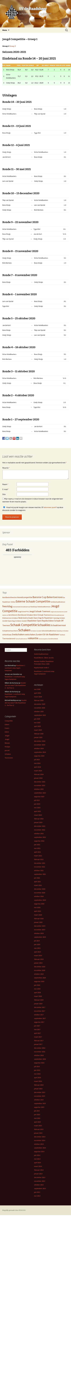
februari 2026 (13, 758)
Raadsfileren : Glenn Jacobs (18, 668)
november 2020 (14, 950)
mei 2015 (12, 1175)
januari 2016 (13, 1146)
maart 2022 (13, 913)
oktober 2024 (13, 806)
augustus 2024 (14, 813)
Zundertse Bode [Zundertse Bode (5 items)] (53, 639)
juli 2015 (11, 1168)
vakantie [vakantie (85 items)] (33, 638)
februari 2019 (13, 1016)
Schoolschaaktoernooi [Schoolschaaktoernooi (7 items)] (49, 631)
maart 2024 (13, 828)
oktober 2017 (13, 1072)
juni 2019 (12, 1002)
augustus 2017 (14, 1079)
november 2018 (14, 1027)
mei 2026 (12, 746)
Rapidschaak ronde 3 (16, 677)
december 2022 (14, 883)
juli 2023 (11, 857)
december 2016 (14, 1105)
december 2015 (14, 1150)
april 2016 (12, 1135)
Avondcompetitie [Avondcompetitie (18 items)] (24, 597)
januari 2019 (13, 1020)
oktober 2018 (13, 1031)
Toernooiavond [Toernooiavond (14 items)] (8, 638)
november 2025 (14, 765)
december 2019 (14, 983)
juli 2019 (11, 998)
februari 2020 (13, 976)
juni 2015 (12, 1172)
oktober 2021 (13, 928)
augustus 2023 (14, 854)
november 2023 (14, 843)
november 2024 (14, 802)
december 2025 (14, 761)
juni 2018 (12, 1042)
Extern (7, 1205)
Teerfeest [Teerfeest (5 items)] (62, 635)
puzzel (7, 1231)
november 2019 (14, 987)
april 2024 (12, 824)
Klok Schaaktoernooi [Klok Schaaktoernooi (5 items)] (57, 615)
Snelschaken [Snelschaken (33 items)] (18, 634)
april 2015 (12, 1179)
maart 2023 (13, 872)
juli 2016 (11, 1124)
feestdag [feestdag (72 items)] (7, 606)
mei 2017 (12, 1087)
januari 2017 (13, 1101)
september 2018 (14, 1035)
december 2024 (14, 798)
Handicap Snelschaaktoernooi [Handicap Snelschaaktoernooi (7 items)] (40, 607)
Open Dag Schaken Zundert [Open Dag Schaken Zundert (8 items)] (17, 621)
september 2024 (14, 809)
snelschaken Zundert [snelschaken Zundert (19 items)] (34, 634)
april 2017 (12, 1090)
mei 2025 (12, 780)
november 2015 (14, 1153)
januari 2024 (13, 835)
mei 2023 (12, 865)
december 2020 (14, 946)
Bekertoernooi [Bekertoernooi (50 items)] (54, 597)
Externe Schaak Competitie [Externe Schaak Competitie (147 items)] (33, 601)
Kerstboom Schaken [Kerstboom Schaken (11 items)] (25, 615)
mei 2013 (12, 1253)
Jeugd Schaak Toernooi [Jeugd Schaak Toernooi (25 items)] (39, 611)
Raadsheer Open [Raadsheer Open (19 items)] (35, 620)
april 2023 (12, 868)
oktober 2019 (13, 991)
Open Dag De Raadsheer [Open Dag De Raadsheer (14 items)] (43, 618)
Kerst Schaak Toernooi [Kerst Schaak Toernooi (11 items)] (42, 615)
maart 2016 (13, 1138)
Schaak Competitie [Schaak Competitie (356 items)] (23, 625)
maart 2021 (13, 942)
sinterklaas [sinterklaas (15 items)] (7, 634)
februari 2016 (13, 1142)
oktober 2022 (13, 891)
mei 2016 (12, 1131)
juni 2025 (12, 776)
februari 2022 (13, 917)
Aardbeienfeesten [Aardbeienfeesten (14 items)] (9, 597)
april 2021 (12, 939)
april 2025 (12, 783)
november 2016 (14, 1109)
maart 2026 (13, 754)
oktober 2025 (13, 769)
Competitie (9, 1201)
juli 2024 (11, 817)
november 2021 (14, 924)
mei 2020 (12, 965)
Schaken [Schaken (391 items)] (24, 630)
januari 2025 (13, 795)
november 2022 (14, 887)
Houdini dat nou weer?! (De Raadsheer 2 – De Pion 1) (15, 715)
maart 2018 (13, 1053)
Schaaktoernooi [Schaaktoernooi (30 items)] (58, 625)
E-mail (5, 489)
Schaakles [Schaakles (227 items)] (43, 625)
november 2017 (14, 1068)
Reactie (6, 468)
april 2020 (12, 968)
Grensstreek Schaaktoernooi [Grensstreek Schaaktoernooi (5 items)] (21, 607)
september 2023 (14, 850)
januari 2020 (13, 979)
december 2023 (14, 839)
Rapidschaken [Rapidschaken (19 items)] (48, 620)
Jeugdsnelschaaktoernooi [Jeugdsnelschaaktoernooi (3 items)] (57, 611)
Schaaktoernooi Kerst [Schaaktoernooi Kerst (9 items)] (10, 631)
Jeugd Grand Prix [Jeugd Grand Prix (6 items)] (23, 612)
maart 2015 (13, 1183)
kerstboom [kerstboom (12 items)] (13, 615)
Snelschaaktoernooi (16, 664)
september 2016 (14, 1116)
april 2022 (12, 909)
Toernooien (9, 1238)
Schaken (8, 1234)
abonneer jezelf (50, 507)
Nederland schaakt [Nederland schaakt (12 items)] (25, 618)
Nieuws (7, 1223)
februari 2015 (13, 1186)
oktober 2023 (13, 846)
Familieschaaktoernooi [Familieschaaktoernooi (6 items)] (57, 602)
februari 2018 (13, 1057)
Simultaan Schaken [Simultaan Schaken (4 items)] (62, 631)
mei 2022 (12, 905)
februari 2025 (13, 791)
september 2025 (14, 772)
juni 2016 (12, 1127)
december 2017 (14, 1064)
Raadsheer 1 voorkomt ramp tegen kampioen (15, 698)
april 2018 (12, 1050)
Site (4, 494)
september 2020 (14, 957)
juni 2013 (12, 1249)
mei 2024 (12, 820)
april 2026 (12, 750)
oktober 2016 (13, 1113)
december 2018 (14, 1024)
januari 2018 (13, 1061)
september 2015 (14, 1161)
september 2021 (14, 931)
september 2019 (14, 994)
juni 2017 (12, 1083)
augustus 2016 (14, 1120)
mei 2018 (12, 1046)
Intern (7, 1212)
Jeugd (7, 1216)
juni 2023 (12, 861)
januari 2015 (13, 1190)
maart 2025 (13, 787)
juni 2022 (12, 902)
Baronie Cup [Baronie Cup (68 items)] (39, 597)
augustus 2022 (14, 898)
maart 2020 (13, 972)
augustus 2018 (14, 1039)
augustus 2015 (14, 1164)
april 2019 (12, 1009)
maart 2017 (13, 1094)
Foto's (7, 1208)
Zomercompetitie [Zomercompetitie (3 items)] (43, 639)
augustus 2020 (14, 961)
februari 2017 (13, 1098)
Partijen (7, 1227)
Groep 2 (12, 46)
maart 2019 (13, 1013)
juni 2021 (12, 935)
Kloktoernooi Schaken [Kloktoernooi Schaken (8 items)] (10, 618)
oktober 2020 (13, 954)
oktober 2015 (13, 1157)
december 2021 (14, 920)
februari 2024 (13, 832)
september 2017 (14, 1076)
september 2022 (14, 894)
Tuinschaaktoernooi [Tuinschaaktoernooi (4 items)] (21, 639)
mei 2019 (12, 1005)
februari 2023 (13, 876)
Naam (5, 484)
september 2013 (14, 1246)
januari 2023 (13, 880)
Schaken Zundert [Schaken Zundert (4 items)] (36, 631)
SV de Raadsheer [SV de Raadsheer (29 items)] (51, 634)
